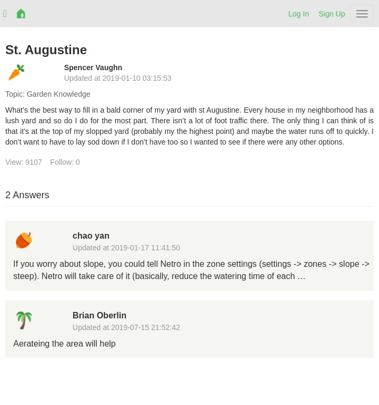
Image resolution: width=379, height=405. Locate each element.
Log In (298, 14)
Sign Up (331, 14)
